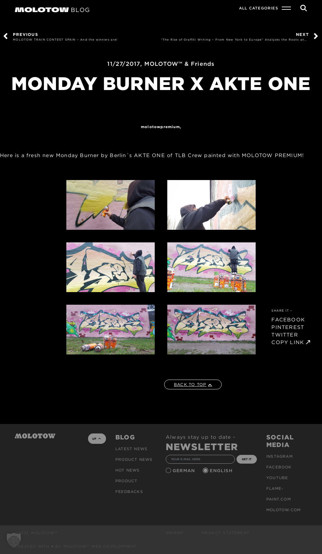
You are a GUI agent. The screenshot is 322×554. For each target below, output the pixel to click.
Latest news (131, 448)
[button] (14, 540)
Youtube (277, 477)
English (222, 470)
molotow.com (283, 509)
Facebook (279, 467)
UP (96, 438)
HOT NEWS (127, 470)
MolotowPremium (160, 126)
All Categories (258, 8)
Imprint (175, 532)
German (185, 470)
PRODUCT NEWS (134, 459)
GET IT (247, 459)
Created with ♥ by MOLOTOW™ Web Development (76, 546)
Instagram (279, 456)
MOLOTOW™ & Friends (179, 63)
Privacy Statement (226, 532)
